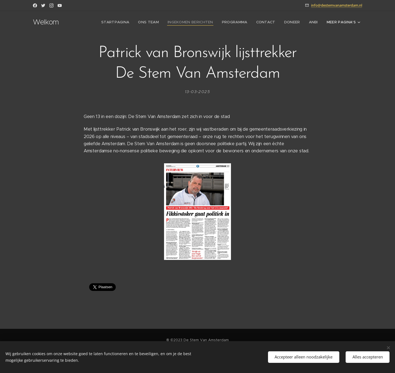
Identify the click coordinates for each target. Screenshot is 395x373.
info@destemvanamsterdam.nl (336, 5)
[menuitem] (121, 22)
